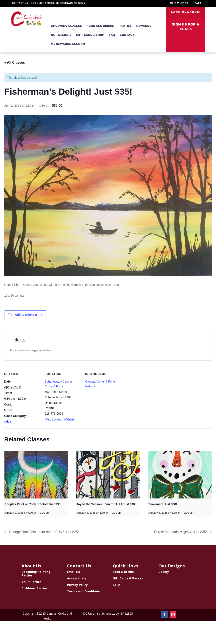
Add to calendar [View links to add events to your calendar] (26, 315)
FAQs (116, 586)
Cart (197, 3)
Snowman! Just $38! (162, 505)
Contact (127, 35)
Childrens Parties (34, 589)
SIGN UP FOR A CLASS (186, 27)
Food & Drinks (123, 573)
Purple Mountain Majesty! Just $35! (181, 533)
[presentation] (36, 475)
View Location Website (59, 420)
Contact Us (20, 3)
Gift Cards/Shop (90, 35)
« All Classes (14, 63)
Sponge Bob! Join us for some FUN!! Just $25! (43, 533)
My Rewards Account (69, 44)
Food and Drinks (100, 26)
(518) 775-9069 (178, 3)
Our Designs (61, 35)
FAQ (112, 35)
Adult (7, 422)
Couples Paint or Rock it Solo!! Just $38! (32, 505)
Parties (125, 26)
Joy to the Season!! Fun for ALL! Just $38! (106, 505)
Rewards (143, 26)
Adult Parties (32, 583)
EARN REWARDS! (186, 12)
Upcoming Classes (66, 26)
